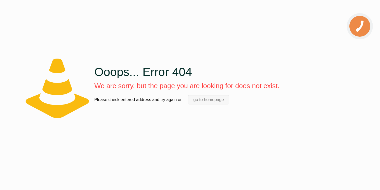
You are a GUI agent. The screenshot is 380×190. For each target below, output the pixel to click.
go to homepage (208, 99)
